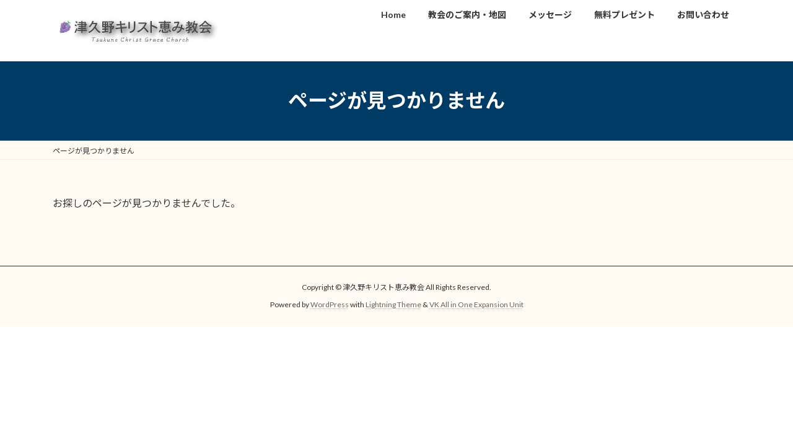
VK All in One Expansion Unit (476, 304)
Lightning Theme (393, 304)
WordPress (329, 304)
